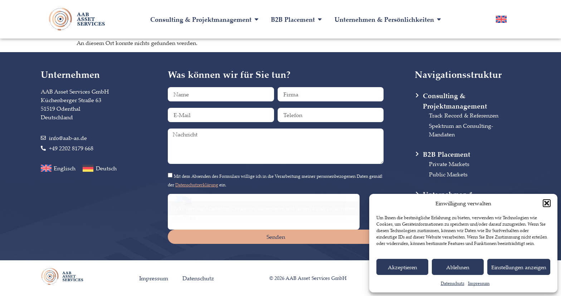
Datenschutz (452, 283)
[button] (546, 203)
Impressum (479, 283)
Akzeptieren (402, 267)
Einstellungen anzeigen (518, 267)
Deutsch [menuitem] (106, 168)
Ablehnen (457, 267)
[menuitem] (501, 19)
